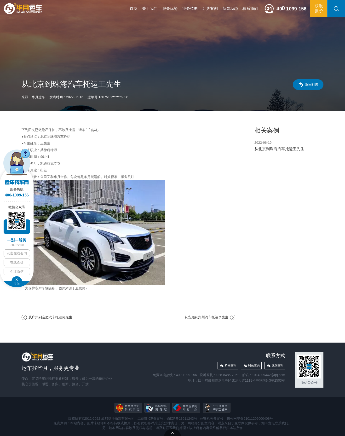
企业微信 (16, 271)
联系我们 (250, 8)
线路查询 (277, 365)
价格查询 (230, 365)
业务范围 (190, 8)
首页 (133, 8)
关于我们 (149, 8)
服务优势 (170, 8)
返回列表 (311, 84)
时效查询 (254, 365)
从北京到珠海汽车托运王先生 (288, 146)
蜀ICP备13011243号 (182, 418)
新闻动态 (230, 8)
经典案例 (210, 8)
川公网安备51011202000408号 (250, 418)
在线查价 (16, 262)
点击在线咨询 (17, 253)
